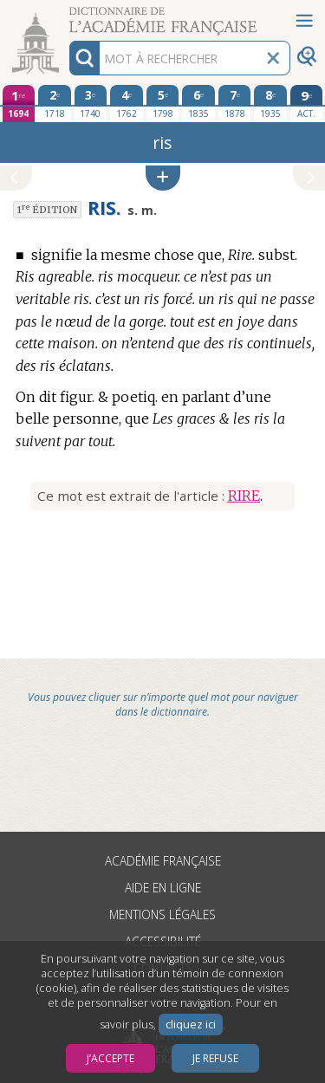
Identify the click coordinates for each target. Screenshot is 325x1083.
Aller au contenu (67, 15)
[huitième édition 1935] (270, 103)
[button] (163, 178)
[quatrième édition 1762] (126, 103)
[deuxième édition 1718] (54, 103)
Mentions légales (162, 914)
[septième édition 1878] (234, 103)
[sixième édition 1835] (198, 103)
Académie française (163, 861)
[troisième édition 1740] (91, 103)
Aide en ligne (163, 887)
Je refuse (215, 1058)
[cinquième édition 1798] (162, 103)
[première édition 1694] (19, 103)
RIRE (244, 495)
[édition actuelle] (306, 103)
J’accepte (110, 1058)
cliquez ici (191, 1024)
